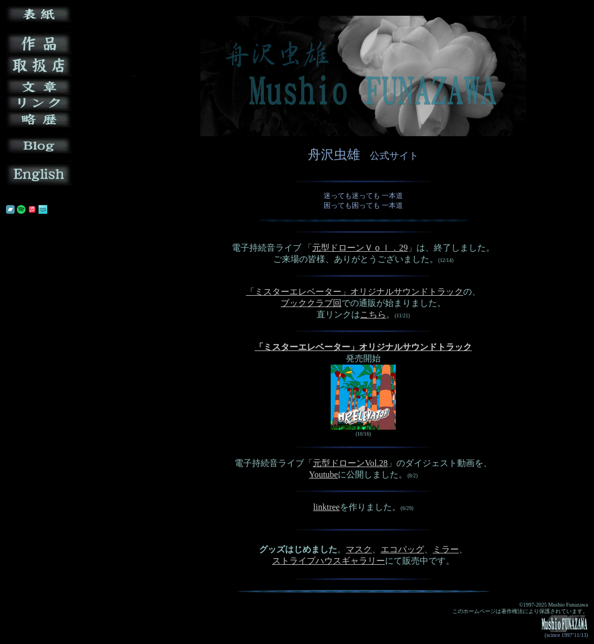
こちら (373, 314)
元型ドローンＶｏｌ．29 (360, 247)
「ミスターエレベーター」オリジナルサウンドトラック (354, 291)
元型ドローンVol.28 (350, 463)
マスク (359, 549)
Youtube (323, 474)
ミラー (446, 549)
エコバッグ (402, 549)
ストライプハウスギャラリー (328, 560)
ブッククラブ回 (311, 303)
